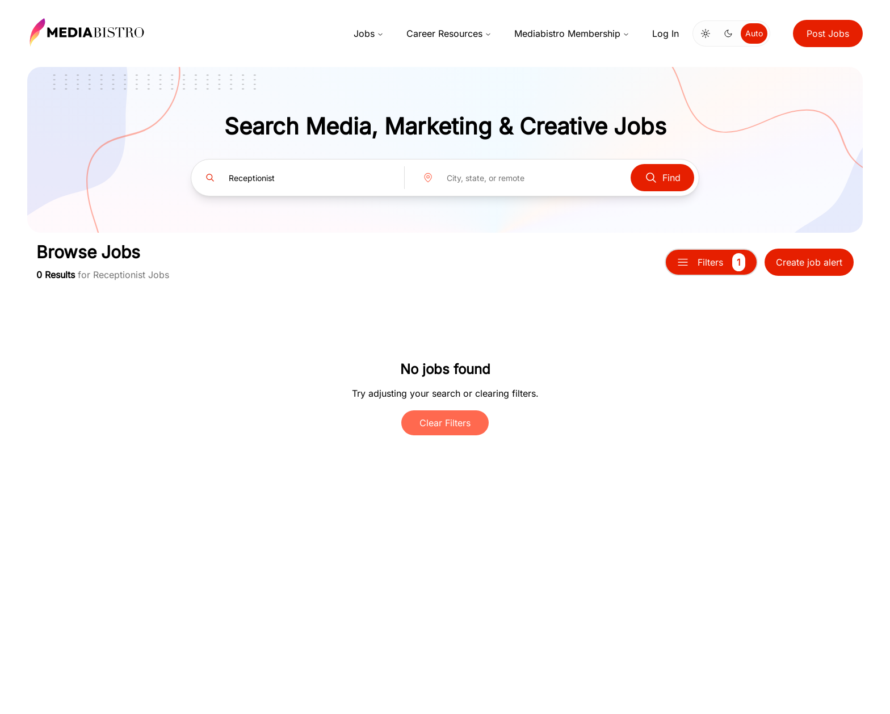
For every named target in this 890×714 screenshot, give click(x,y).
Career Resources (449, 33)
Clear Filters (445, 423)
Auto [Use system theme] (754, 33)
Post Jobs (828, 33)
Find (662, 177)
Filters (711, 262)
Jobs (369, 33)
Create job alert (809, 262)
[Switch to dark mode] (728, 33)
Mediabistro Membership (571, 33)
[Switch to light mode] (705, 33)
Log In (665, 33)
